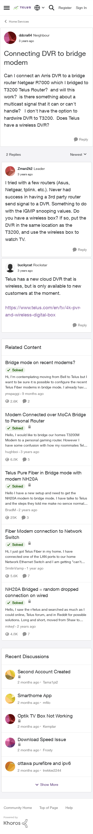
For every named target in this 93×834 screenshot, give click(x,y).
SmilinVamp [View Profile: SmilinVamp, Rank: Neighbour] (14, 568)
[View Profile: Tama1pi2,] (10, 675)
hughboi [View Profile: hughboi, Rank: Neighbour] (11, 452)
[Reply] (81, 139)
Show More (46, 784)
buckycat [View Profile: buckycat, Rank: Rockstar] (25, 265)
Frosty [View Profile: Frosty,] (48, 750)
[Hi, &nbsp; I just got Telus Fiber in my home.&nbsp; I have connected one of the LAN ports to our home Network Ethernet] (46, 556)
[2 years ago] (27, 510)
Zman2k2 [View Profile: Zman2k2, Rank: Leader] (25, 168)
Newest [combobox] (78, 154)
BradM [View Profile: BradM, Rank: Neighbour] (10, 510)
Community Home (18, 807)
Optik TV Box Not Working (45, 716)
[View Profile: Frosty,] (10, 743)
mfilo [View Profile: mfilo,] (46, 702)
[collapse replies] (46, 164)
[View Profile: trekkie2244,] (10, 766)
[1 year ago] (34, 568)
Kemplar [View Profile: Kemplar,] (49, 726)
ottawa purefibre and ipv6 (44, 763)
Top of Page (48, 807)
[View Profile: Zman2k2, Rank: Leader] (10, 171)
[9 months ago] (32, 393)
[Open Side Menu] (6, 7)
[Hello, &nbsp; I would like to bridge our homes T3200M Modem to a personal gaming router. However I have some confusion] (46, 440)
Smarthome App (35, 695)
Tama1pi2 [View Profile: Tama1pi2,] (50, 682)
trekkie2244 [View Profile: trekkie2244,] (52, 770)
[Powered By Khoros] (46, 822)
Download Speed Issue (42, 739)
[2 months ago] (28, 682)
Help (69, 807)
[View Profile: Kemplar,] (10, 719)
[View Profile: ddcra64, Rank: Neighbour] (10, 38)
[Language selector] (39, 8)
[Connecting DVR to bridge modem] (25, 174)
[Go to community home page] (22, 7)
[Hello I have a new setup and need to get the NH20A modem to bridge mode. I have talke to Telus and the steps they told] (46, 498)
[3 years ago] (29, 451)
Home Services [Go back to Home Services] (16, 21)
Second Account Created (44, 671)
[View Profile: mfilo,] (10, 699)
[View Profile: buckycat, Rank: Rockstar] (10, 267)
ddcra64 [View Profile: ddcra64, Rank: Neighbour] (25, 35)
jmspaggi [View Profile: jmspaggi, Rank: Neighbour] (12, 393)
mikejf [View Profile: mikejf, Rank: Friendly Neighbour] (9, 626)
